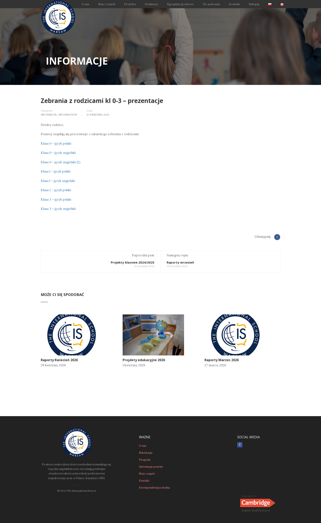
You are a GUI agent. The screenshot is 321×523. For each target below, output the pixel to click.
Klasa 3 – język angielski (58, 209)
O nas (85, 4)
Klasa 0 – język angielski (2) (60, 162)
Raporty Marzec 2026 (222, 360)
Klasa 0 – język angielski (58, 153)
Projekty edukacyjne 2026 (144, 360)
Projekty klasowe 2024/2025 (132, 262)
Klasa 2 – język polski (56, 190)
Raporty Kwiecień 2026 (59, 360)
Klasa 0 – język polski (56, 143)
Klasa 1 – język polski (55, 171)
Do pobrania (211, 4)
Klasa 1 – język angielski (58, 181)
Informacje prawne (151, 447)
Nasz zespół (106, 4)
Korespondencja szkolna (154, 468)
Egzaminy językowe (180, 4)
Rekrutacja (145, 433)
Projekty (130, 4)
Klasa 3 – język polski (56, 199)
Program (144, 440)
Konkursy (151, 4)
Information (67, 114)
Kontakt (234, 4)
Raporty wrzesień (180, 262)
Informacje (49, 114)
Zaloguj (254, 4)
